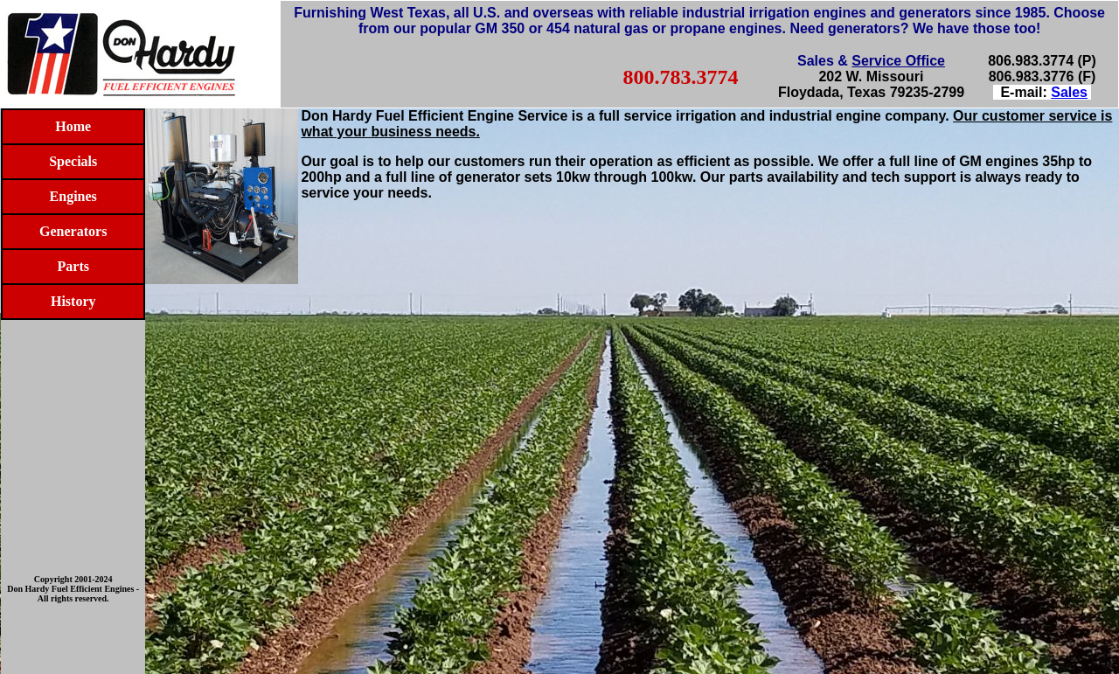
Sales (1069, 92)
